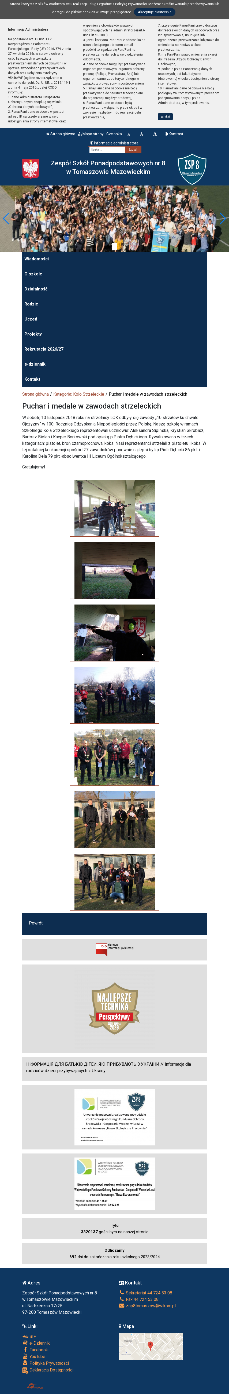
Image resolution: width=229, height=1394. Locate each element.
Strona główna (60, 134)
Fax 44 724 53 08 (139, 1299)
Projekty (33, 334)
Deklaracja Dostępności (47, 1370)
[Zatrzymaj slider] (114, 246)
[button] (6, 218)
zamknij (165, 116)
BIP (29, 1336)
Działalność (35, 289)
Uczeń (30, 319)
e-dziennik (35, 364)
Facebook (35, 1349)
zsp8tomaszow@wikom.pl (147, 1305)
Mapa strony (91, 134)
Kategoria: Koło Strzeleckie (78, 394)
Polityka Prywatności (45, 1363)
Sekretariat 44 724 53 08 (145, 1292)
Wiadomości (36, 258)
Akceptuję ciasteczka (154, 12)
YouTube (33, 1356)
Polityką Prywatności (131, 4)
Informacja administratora (114, 143)
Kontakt (32, 379)
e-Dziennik (36, 1343)
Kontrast (174, 134)
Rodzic (31, 304)
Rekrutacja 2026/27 (43, 349)
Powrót (36, 923)
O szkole (33, 273)
